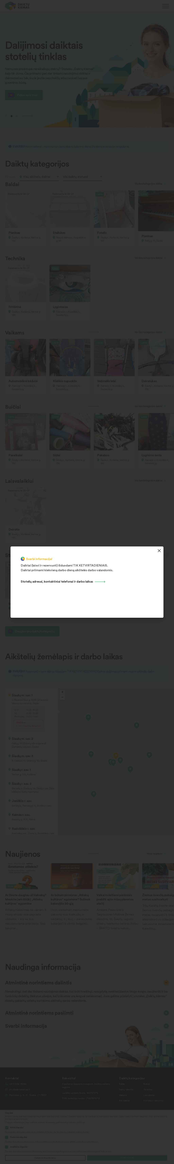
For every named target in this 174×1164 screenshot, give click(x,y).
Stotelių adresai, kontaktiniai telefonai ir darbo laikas (57, 581)
